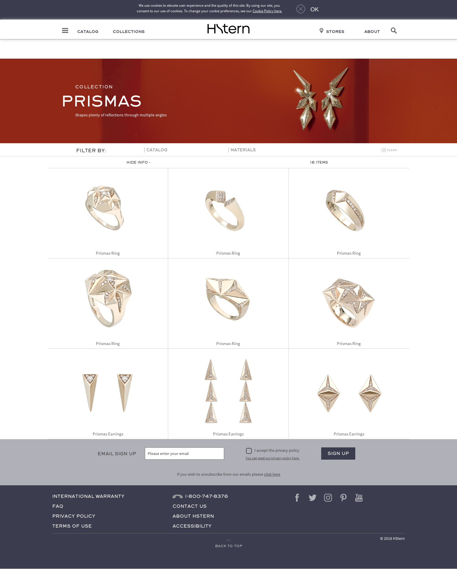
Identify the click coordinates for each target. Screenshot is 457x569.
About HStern (193, 516)
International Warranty (88, 496)
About (374, 32)
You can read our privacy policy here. (273, 458)
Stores (336, 32)
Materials (243, 150)
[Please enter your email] (184, 454)
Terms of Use (72, 526)
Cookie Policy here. (267, 10)
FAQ (57, 506)
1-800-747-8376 (206, 496)
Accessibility (192, 526)
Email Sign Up (117, 454)
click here (272, 474)
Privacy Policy (73, 516)
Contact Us (190, 506)
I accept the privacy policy (276, 450)
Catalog (85, 32)
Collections (128, 32)
